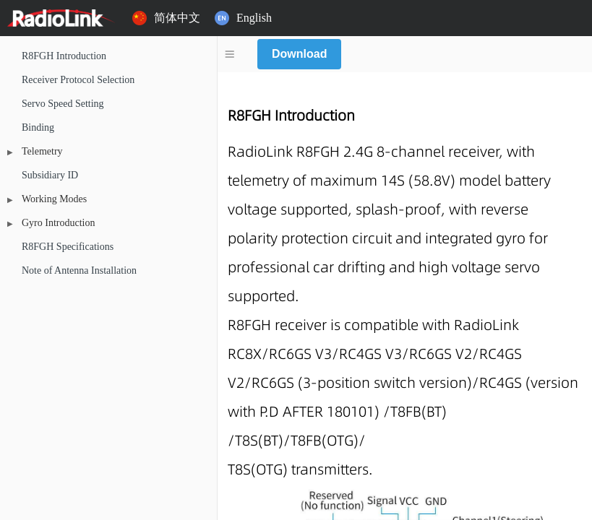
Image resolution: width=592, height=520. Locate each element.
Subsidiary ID (50, 175)
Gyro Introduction (58, 223)
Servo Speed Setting (63, 104)
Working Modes (54, 199)
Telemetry (42, 152)
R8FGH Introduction (64, 56)
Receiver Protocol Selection (78, 80)
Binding (38, 128)
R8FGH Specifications (67, 247)
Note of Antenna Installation (79, 271)
